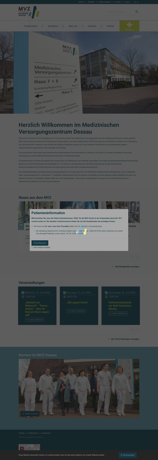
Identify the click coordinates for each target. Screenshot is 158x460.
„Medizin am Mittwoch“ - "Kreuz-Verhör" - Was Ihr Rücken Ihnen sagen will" (37, 309)
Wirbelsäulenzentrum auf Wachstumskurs (38, 228)
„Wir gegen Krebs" (77, 302)
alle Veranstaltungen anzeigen (125, 339)
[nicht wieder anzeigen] (32, 247)
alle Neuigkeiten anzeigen (127, 266)
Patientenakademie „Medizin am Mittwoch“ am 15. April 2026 (81, 229)
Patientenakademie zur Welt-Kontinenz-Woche (120, 305)
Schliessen (40, 243)
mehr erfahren (35, 319)
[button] (137, 257)
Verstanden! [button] (129, 455)
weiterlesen (30, 243)
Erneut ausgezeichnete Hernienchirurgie (122, 228)
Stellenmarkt (31, 413)
